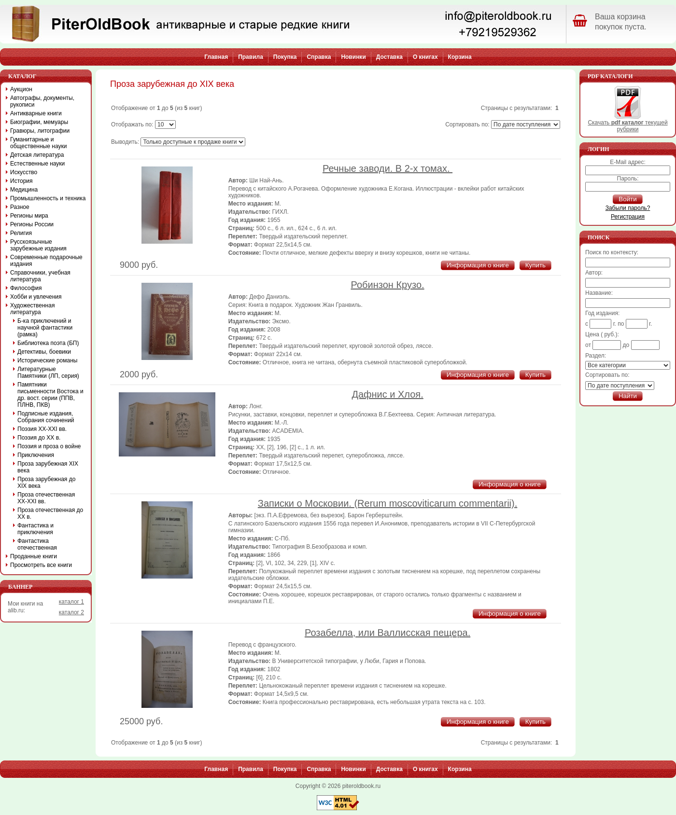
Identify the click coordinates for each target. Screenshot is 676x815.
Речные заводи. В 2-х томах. (387, 168)
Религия (21, 233)
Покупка (285, 57)
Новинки (353, 57)
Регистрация (628, 216)
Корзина (460, 57)
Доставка (389, 57)
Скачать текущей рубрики (627, 123)
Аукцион (21, 89)
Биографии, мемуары (39, 122)
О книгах (425, 57)
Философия (26, 288)
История (21, 181)
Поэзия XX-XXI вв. (42, 429)
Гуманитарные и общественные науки (38, 143)
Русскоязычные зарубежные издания (38, 245)
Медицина (24, 189)
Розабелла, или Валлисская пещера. (387, 632)
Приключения (35, 455)
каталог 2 (71, 612)
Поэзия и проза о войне (49, 446)
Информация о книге (478, 265)
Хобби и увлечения (36, 296)
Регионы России (32, 224)
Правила (250, 57)
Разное (19, 207)
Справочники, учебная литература (40, 276)
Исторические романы (47, 360)
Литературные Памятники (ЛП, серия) (48, 372)
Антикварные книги (36, 113)
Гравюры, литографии (40, 130)
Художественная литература (32, 309)
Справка (319, 57)
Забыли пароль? (628, 208)
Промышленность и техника (48, 198)
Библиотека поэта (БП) (48, 343)
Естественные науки (37, 163)
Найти (628, 396)
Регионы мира (29, 215)
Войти (627, 199)
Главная (216, 57)
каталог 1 (71, 601)
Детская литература (37, 155)
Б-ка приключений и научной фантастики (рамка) (44, 328)
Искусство (23, 172)
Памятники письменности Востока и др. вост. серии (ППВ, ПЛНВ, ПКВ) (50, 394)
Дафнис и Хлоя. (387, 394)
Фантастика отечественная (37, 544)
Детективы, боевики (44, 351)
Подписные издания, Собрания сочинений (45, 417)
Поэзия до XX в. (38, 437)
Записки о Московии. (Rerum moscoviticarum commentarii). (387, 503)
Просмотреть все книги (41, 565)
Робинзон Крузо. (387, 284)
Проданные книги (33, 556)
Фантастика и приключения (35, 529)
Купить (535, 265)
